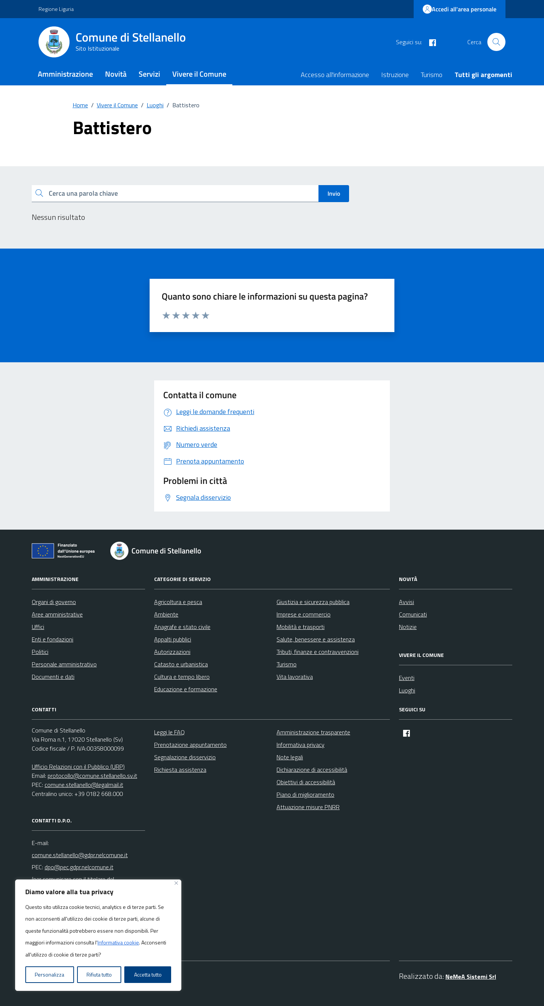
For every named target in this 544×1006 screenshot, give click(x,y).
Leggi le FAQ (169, 732)
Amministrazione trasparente (313, 732)
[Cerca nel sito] (496, 42)
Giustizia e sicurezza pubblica (313, 601)
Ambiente (166, 614)
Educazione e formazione (185, 689)
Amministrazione (65, 74)
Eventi (406, 677)
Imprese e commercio (304, 614)
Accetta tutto (148, 974)
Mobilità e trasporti (301, 626)
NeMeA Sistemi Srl (470, 976)
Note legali (290, 757)
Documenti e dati (53, 676)
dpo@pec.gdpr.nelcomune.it (79, 867)
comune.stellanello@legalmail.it (84, 784)
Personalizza (49, 974)
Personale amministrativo (64, 664)
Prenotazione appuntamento (190, 744)
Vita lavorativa (295, 676)
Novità (116, 74)
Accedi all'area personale (459, 9)
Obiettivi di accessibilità (306, 782)
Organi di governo (54, 601)
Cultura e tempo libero (182, 676)
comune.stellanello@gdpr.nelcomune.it (80, 854)
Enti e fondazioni (52, 639)
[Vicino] (176, 883)
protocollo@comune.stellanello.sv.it (92, 775)
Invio (334, 193)
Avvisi (406, 601)
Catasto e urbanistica (181, 664)
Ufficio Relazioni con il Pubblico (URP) (78, 766)
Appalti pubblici (172, 639)
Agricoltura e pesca (178, 601)
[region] (98, 935)
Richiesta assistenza (180, 769)
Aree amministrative (57, 614)
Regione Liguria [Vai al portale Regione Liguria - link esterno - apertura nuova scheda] (56, 9)
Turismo (431, 75)
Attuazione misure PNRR (308, 806)
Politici (40, 651)
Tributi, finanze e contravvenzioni (318, 651)
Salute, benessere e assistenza (316, 639)
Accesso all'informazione (335, 75)
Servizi (149, 74)
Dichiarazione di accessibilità (312, 769)
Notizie (408, 626)
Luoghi (407, 690)
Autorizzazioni (172, 651)
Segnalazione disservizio (185, 757)
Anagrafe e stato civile (182, 626)
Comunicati (413, 614)
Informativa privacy (301, 744)
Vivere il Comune (199, 74)
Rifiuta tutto (99, 974)
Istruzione (395, 75)
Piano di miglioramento (305, 794)
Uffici (38, 626)
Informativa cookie (118, 942)
